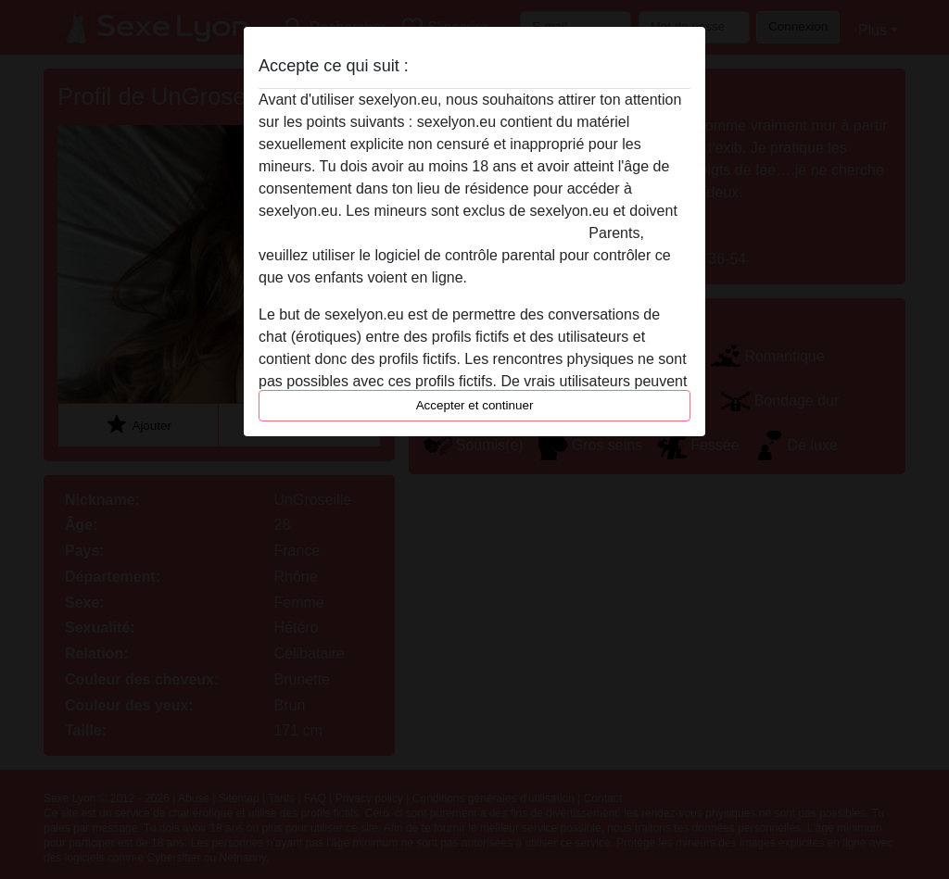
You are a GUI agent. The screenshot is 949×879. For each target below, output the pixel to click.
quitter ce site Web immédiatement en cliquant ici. (422, 233)
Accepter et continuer (475, 405)
